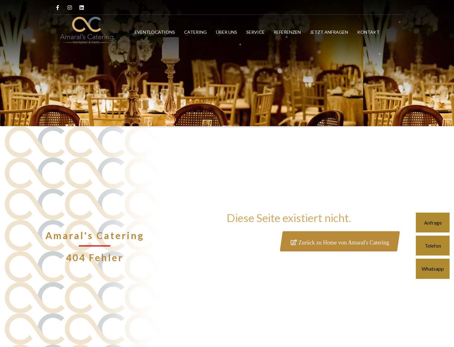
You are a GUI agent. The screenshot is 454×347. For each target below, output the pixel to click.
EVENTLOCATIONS (155, 32)
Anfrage (433, 223)
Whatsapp (433, 269)
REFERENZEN (287, 32)
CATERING (195, 32)
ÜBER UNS (226, 32)
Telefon (433, 246)
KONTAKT (368, 32)
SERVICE (255, 32)
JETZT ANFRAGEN (329, 32)
